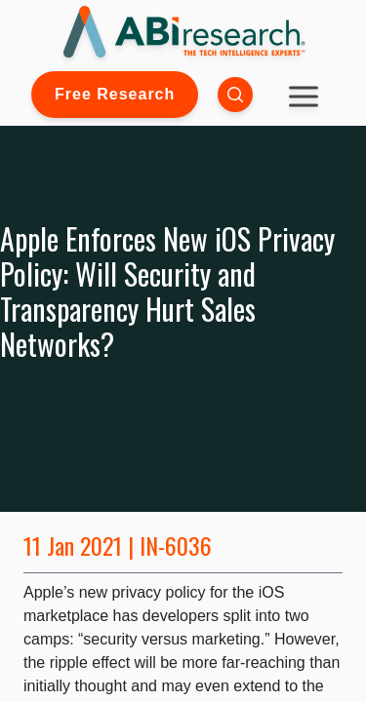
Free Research (115, 94)
